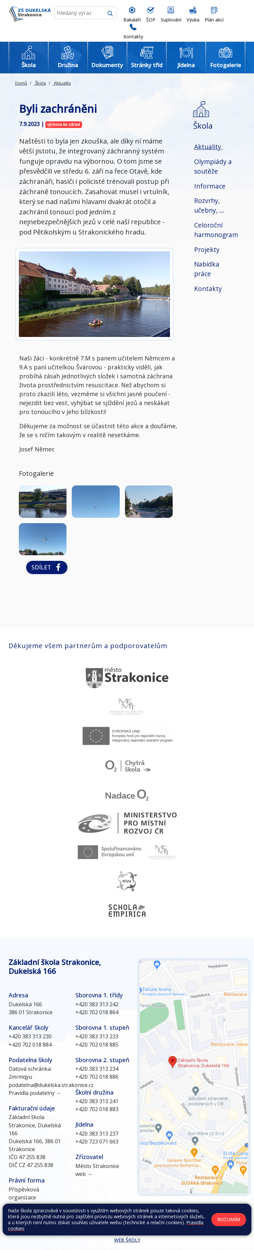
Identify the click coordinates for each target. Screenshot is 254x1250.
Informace (210, 186)
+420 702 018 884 (30, 1044)
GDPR (62, 1226)
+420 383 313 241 (96, 1101)
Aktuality (62, 83)
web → (83, 1174)
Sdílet (46, 567)
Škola (40, 83)
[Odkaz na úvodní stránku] (30, 21)
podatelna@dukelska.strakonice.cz (51, 1085)
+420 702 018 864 (96, 1012)
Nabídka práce (206, 269)
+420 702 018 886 (96, 1076)
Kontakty (208, 288)
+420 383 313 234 (96, 1068)
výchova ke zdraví (63, 124)
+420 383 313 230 (30, 1036)
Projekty (207, 249)
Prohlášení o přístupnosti (216, 1219)
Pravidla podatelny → (35, 1093)
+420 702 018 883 (96, 1109)
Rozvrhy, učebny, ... (209, 205)
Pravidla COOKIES (32, 1226)
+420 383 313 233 (96, 1036)
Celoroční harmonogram (216, 230)
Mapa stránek (123, 1219)
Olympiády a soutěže (213, 166)
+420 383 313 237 (96, 1133)
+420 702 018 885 (96, 1044)
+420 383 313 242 (96, 1004)
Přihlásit (176, 1219)
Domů (21, 83)
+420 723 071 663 (96, 1141)
